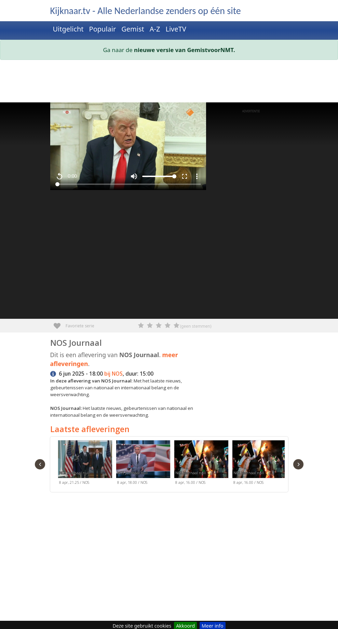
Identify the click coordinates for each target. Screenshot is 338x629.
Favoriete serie (60, 323)
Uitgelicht (68, 29)
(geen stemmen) (196, 326)
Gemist (132, 29)
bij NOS (113, 373)
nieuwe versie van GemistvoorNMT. (184, 50)
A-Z (155, 29)
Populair (102, 29)
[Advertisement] (169, 82)
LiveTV (175, 29)
